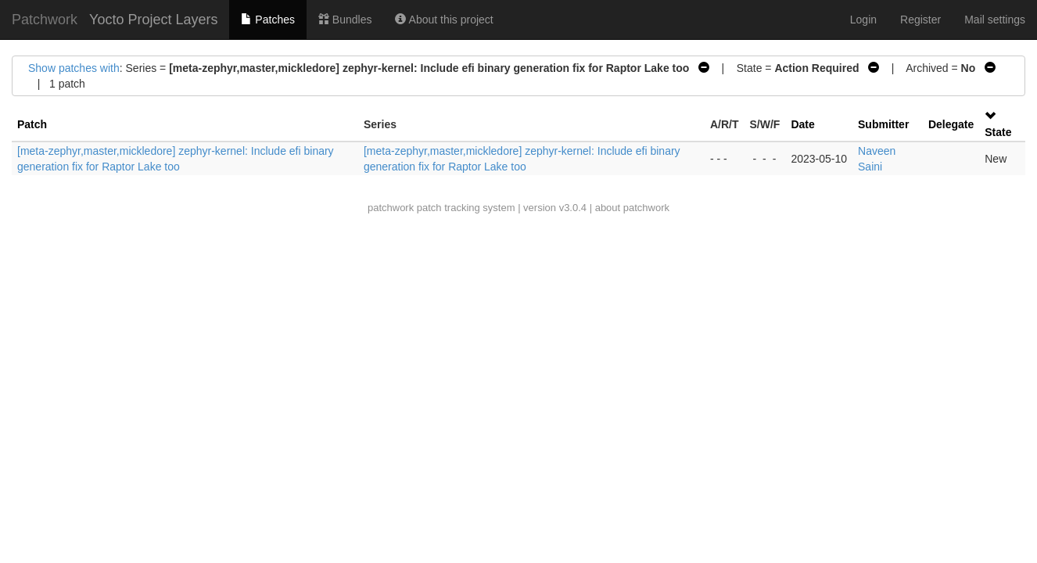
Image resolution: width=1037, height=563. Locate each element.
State (998, 132)
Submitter (883, 124)
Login (863, 19)
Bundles (344, 19)
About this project (444, 19)
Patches (267, 19)
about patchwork (632, 207)
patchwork (391, 207)
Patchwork (44, 19)
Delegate (951, 124)
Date (802, 124)
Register (920, 19)
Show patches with (74, 68)
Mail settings (994, 19)
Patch (32, 124)
